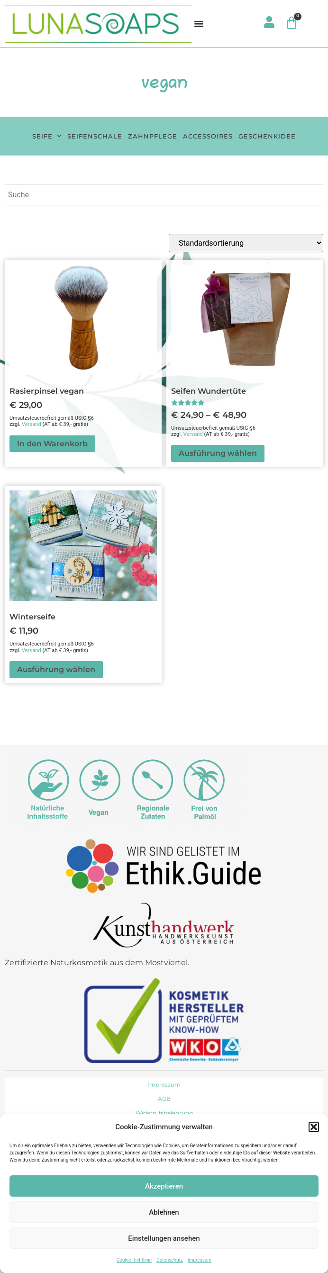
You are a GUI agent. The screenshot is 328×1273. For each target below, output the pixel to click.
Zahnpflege (152, 136)
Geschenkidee (267, 136)
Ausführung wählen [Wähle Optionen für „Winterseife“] (56, 669)
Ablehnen (164, 1212)
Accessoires (208, 136)
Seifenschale (94, 136)
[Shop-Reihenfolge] (246, 243)
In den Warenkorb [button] (52, 443)
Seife (47, 136)
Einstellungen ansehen (164, 1238)
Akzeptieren (164, 1186)
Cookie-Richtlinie (134, 1260)
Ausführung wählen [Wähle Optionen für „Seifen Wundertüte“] (218, 453)
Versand (31, 424)
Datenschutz (169, 1260)
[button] (314, 1127)
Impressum (199, 1260)
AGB (164, 1098)
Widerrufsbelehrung (164, 1112)
